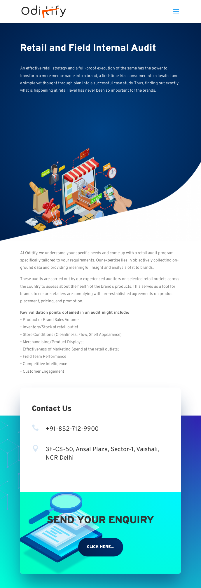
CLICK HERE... (100, 547)
